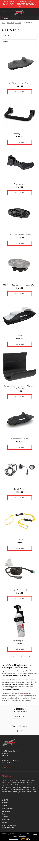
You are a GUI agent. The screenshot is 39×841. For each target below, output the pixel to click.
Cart (3, 814)
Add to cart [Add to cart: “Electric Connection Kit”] (19, 598)
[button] (4, 12)
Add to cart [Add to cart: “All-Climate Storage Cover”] (19, 92)
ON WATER (10, 23)
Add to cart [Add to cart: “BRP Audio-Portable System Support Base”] (19, 293)
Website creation (13, 839)
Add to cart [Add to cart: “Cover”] (19, 344)
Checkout (5, 817)
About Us (6, 776)
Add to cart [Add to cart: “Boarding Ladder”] (19, 142)
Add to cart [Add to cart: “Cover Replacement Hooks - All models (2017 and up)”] (19, 397)
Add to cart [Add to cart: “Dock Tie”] (19, 548)
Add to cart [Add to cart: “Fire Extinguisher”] (19, 649)
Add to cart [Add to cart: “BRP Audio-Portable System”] (19, 243)
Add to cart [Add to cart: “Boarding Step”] (19, 192)
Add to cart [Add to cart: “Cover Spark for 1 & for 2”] (19, 447)
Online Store (6, 811)
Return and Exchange (9, 825)
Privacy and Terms (8, 828)
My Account (6, 819)
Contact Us (19, 716)
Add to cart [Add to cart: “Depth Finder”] (19, 497)
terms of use (22, 836)
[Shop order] (19, 42)
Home (3, 23)
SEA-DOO (18, 23)
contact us (22, 693)
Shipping (4, 822)
